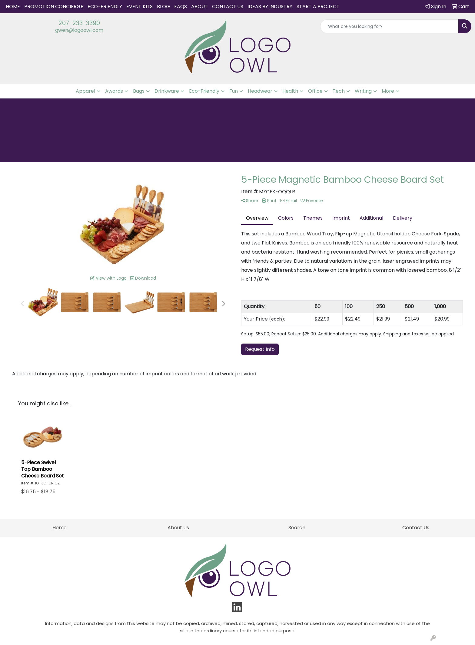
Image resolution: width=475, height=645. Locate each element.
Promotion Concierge (53, 6)
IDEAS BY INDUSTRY (269, 6)
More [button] (388, 91)
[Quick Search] (389, 26)
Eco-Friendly (105, 6)
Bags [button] (138, 91)
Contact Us (227, 6)
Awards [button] (114, 91)
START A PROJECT (318, 6)
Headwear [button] (260, 91)
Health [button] (290, 91)
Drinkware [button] (166, 91)
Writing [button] (363, 91)
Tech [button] (339, 91)
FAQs (180, 6)
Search (296, 527)
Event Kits (139, 6)
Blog (163, 6)
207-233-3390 (79, 23)
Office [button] (315, 91)
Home (13, 6)
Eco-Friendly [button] (204, 91)
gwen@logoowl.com (79, 30)
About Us (178, 527)
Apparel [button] (85, 91)
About (199, 6)
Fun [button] (233, 91)
